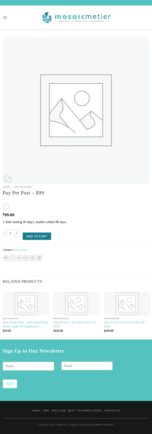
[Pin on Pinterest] (33, 258)
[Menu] (5, 17)
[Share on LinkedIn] (39, 258)
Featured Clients (89, 410)
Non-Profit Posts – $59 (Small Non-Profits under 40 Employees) (26, 324)
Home (6, 186)
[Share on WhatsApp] (6, 258)
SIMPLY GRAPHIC (104, 425)
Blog (71, 410)
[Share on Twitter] (19, 258)
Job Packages (23, 186)
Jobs (46, 410)
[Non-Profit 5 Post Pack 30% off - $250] (127, 303)
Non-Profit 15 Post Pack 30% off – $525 (75, 324)
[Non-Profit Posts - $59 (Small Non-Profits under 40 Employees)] (26, 303)
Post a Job (58, 410)
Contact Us (112, 410)
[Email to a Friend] (26, 258)
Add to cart (36, 236)
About (36, 410)
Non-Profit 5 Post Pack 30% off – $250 (125, 324)
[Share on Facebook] (13, 258)
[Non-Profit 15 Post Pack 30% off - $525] (76, 303)
